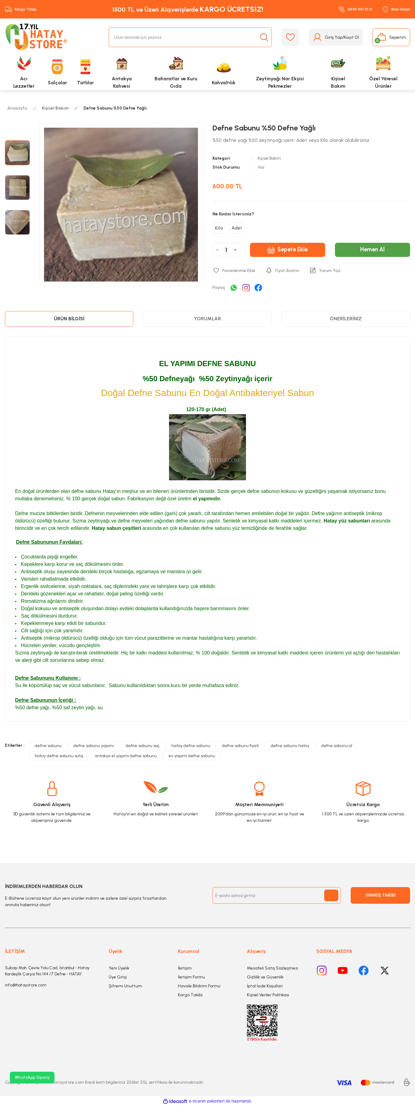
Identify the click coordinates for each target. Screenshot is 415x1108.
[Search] (190, 37)
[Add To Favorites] (233, 272)
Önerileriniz (346, 321)
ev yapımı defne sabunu (191, 758)
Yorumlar (207, 321)
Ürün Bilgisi (69, 321)
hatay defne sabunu (190, 747)
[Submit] (331, 897)
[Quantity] (226, 252)
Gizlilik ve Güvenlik (265, 979)
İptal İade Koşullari (265, 988)
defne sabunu (48, 747)
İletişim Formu (191, 979)
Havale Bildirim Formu (199, 988)
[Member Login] (336, 37)
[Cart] (391, 37)
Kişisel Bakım (270, 158)
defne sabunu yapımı (93, 747)
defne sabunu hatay (290, 747)
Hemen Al (372, 252)
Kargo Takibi (190, 997)
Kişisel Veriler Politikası (268, 997)
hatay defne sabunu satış (59, 758)
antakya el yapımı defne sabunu (126, 758)
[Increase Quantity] (235, 252)
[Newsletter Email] (276, 897)
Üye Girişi (118, 979)
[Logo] (37, 37)
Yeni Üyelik (119, 970)
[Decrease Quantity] (217, 252)
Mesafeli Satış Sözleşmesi (272, 970)
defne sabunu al (336, 747)
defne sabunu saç (143, 747)
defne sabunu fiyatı (240, 747)
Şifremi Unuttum (125, 988)
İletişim (185, 970)
